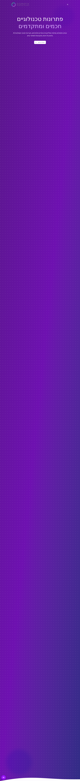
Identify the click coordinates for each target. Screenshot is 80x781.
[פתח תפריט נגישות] (3, 777)
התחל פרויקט (40, 42)
